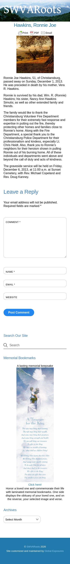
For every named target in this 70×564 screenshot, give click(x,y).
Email (10, 284)
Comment (13, 222)
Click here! (35, 482)
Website (11, 297)
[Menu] (62, 5)
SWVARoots (33, 546)
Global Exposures (54, 551)
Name (10, 271)
